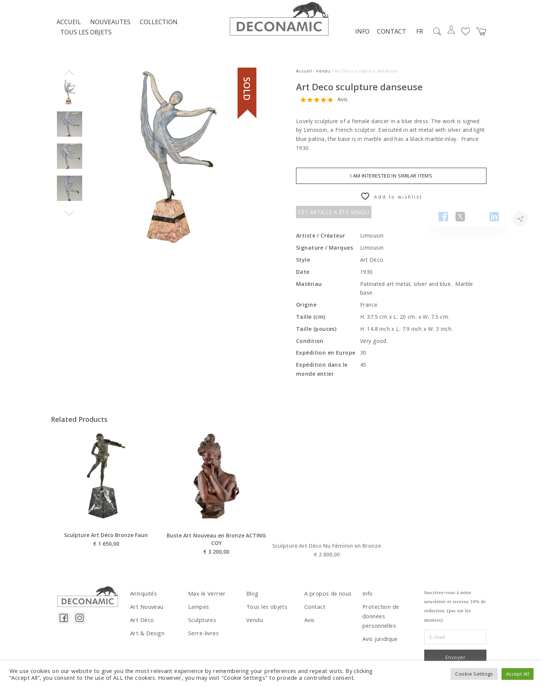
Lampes (198, 610)
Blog (252, 597)
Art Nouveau (146, 610)
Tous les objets (86, 36)
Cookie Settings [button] (474, 673)
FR (417, 35)
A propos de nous (327, 597)
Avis (342, 103)
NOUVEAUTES (110, 26)
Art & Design (146, 635)
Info (360, 35)
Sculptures (201, 622)
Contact (389, 35)
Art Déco (141, 622)
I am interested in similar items (391, 179)
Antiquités (143, 597)
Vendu (323, 75)
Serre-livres (202, 635)
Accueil (69, 26)
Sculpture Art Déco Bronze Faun (106, 555)
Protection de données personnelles (379, 619)
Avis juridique (379, 640)
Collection (159, 26)
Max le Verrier (206, 597)
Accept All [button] (517, 673)
